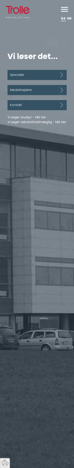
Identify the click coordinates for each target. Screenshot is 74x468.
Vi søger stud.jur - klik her (26, 117)
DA (63, 18)
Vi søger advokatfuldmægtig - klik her (36, 122)
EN (69, 18)
